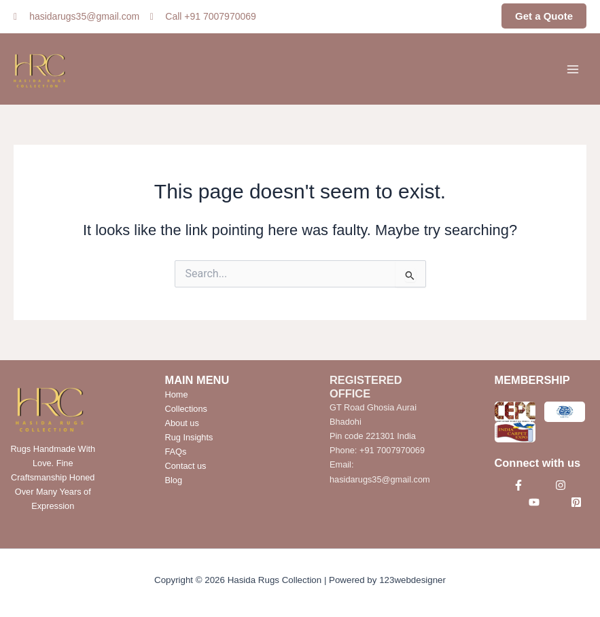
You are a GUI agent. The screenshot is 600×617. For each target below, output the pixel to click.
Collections (186, 409)
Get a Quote (544, 16)
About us (182, 423)
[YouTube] (534, 502)
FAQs (176, 451)
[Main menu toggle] (572, 68)
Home (176, 394)
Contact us (186, 466)
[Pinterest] (576, 502)
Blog (174, 480)
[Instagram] (560, 485)
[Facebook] (518, 485)
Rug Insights (189, 437)
